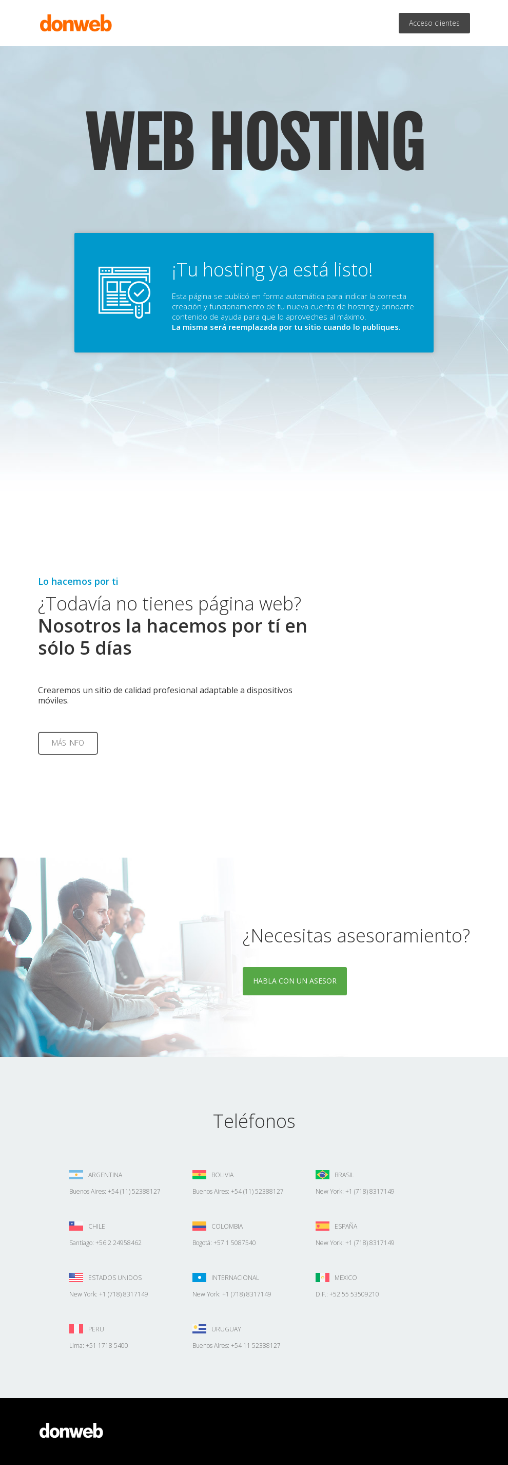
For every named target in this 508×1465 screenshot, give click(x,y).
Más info (68, 743)
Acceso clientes (434, 23)
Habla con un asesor (295, 981)
